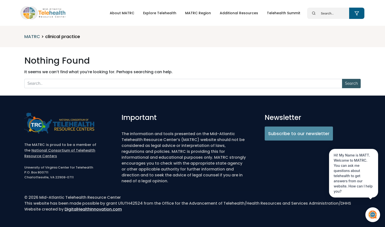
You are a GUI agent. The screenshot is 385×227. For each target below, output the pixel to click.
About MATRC (122, 13)
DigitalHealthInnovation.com (93, 209)
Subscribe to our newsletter (299, 133)
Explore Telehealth (159, 13)
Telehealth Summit (283, 13)
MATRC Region (198, 13)
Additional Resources (239, 13)
